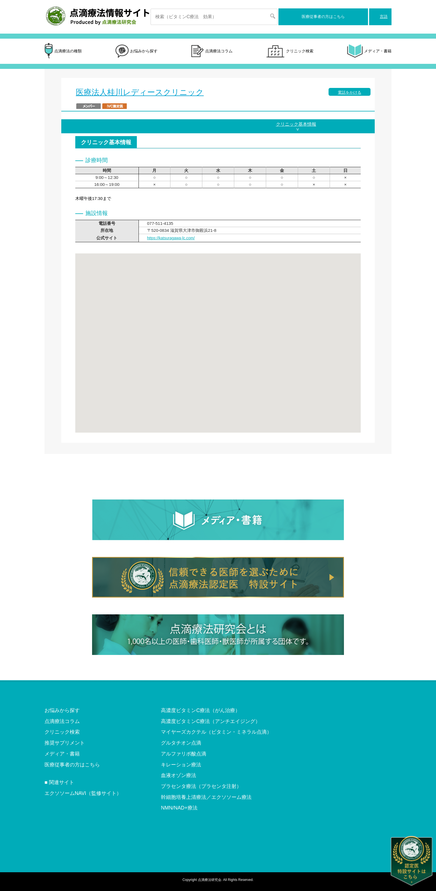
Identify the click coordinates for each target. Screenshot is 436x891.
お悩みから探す (136, 51)
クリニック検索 (289, 51)
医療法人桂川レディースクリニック (140, 92)
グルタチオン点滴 (181, 743)
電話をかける (349, 92)
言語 (384, 16)
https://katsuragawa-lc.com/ (171, 238)
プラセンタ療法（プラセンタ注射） (201, 786)
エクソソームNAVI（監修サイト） (82, 793)
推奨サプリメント (64, 743)
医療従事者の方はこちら (323, 16)
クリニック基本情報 (296, 124)
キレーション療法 (181, 765)
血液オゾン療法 (178, 775)
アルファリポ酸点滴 (183, 754)
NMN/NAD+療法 (179, 808)
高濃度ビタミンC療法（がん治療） (200, 710)
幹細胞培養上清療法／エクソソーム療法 (206, 797)
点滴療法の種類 (63, 51)
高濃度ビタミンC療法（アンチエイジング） (210, 721)
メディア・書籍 (369, 51)
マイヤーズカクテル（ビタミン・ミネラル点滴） (216, 732)
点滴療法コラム (212, 51)
